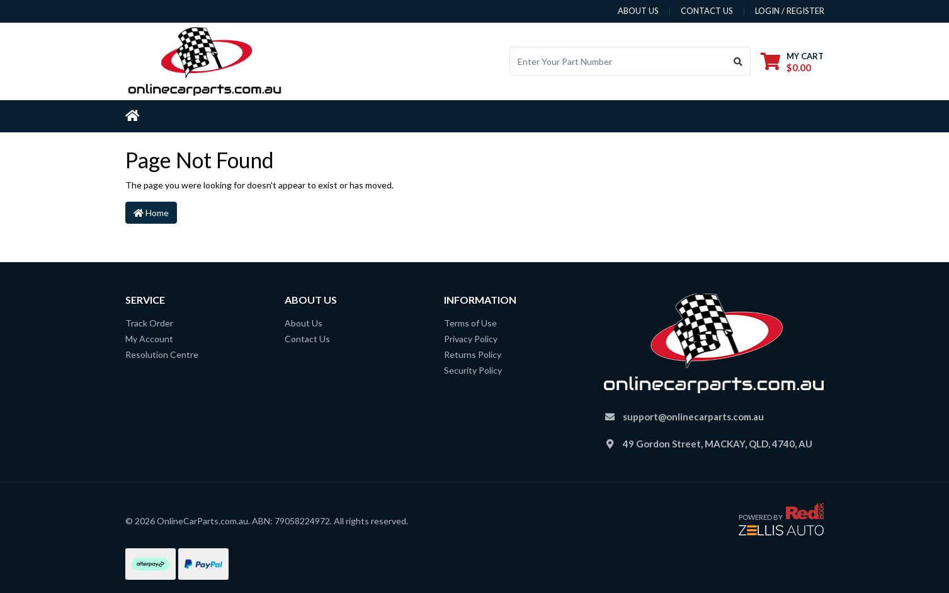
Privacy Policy (470, 338)
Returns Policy (472, 354)
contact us (707, 11)
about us (638, 11)
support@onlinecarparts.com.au (693, 416)
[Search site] (738, 61)
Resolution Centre (161, 354)
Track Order (149, 323)
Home (151, 212)
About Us (303, 323)
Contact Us (307, 338)
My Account (149, 338)
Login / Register (789, 11)
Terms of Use (470, 323)
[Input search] (618, 61)
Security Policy (473, 370)
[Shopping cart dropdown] (792, 61)
